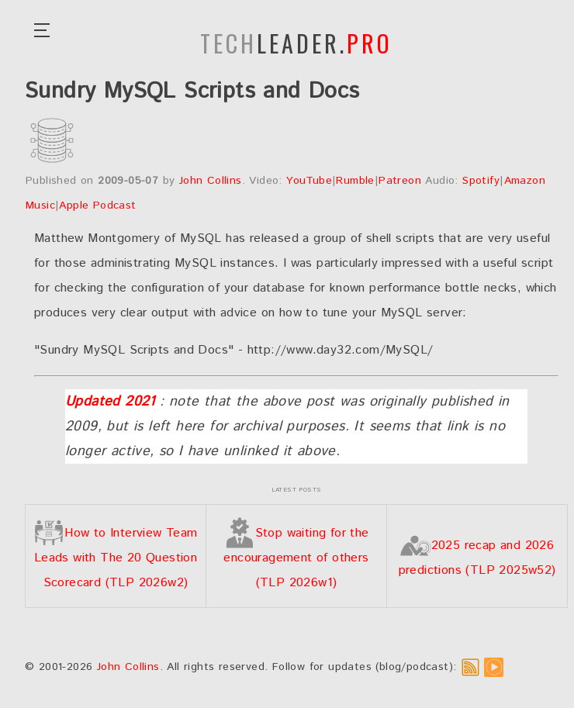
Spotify (481, 180)
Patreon (400, 180)
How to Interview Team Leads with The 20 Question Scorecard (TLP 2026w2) (115, 558)
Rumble (355, 180)
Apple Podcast (97, 205)
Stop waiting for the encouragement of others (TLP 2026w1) (295, 558)
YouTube (309, 180)
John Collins (210, 180)
